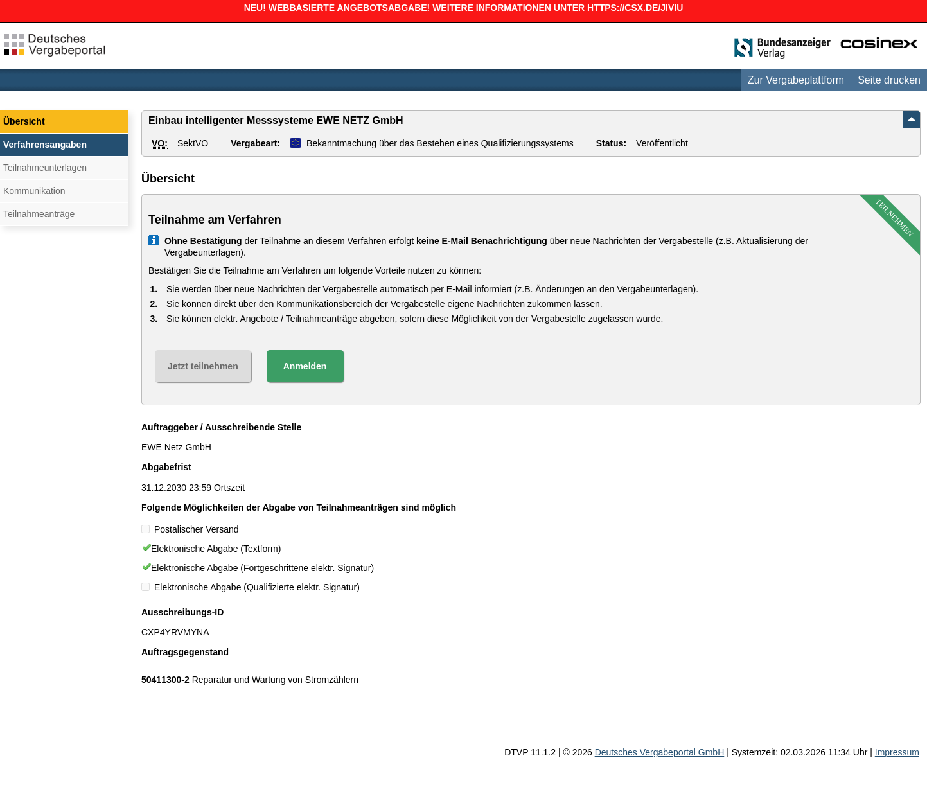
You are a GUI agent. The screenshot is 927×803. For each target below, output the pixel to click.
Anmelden (305, 366)
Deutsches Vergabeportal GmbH (660, 752)
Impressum (897, 752)
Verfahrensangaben (45, 144)
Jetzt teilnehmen (203, 366)
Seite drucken (889, 80)
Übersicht (24, 121)
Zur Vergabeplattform (796, 80)
